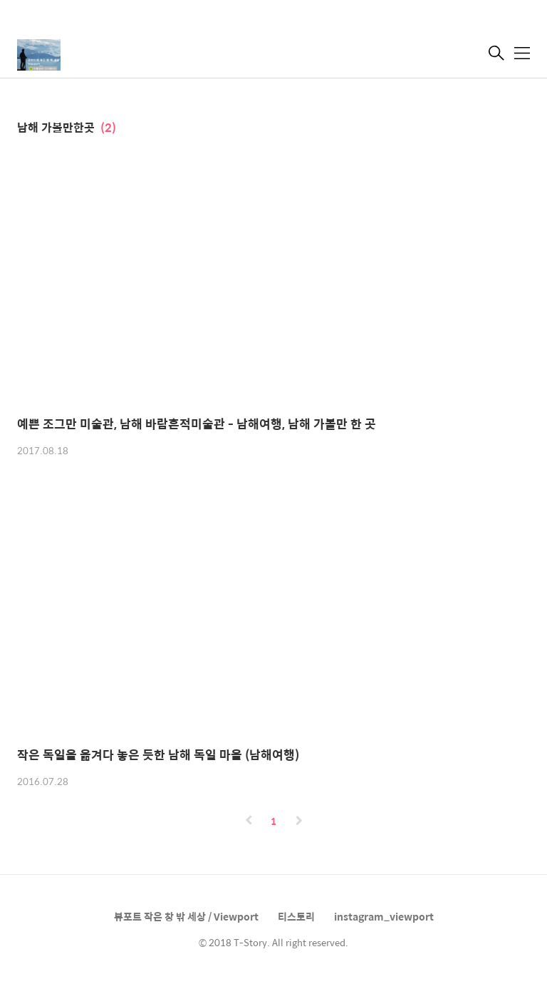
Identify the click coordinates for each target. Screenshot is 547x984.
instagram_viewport (384, 916)
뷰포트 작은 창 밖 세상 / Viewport (186, 916)
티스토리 (296, 916)
